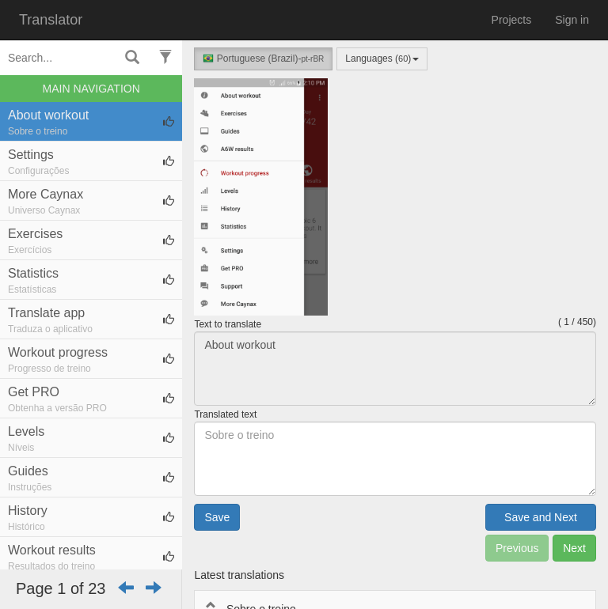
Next (574, 548)
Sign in (572, 19)
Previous (517, 548)
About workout (395, 368)
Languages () (382, 58)
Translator (50, 20)
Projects (512, 19)
